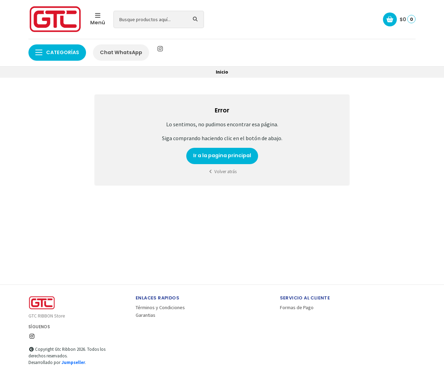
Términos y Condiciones (160, 307)
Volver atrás (222, 172)
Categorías (57, 52)
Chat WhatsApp (121, 52)
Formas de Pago (297, 307)
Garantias (145, 315)
